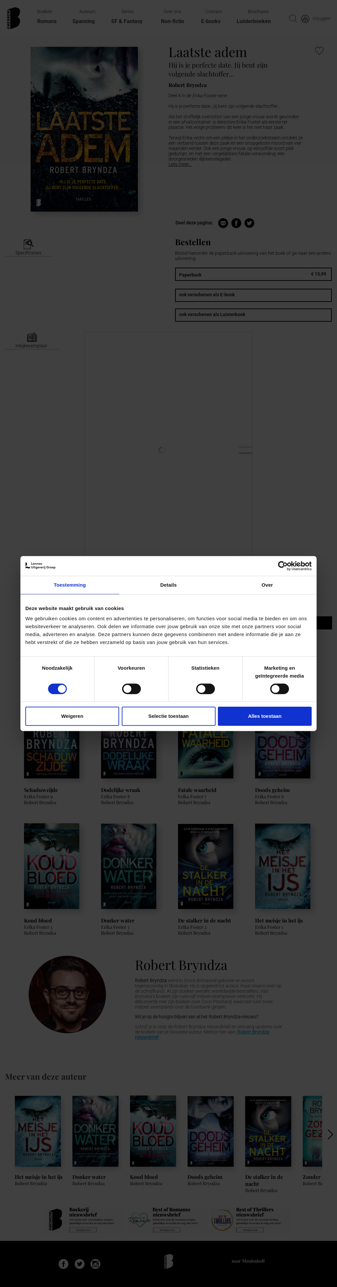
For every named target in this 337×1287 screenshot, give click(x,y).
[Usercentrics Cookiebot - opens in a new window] (283, 566)
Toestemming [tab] (70, 585)
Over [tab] (267, 585)
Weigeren (72, 716)
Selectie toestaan (168, 716)
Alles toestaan (265, 716)
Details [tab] (168, 585)
